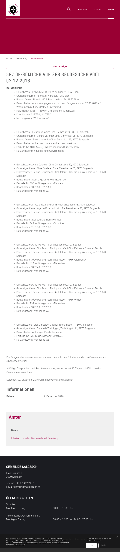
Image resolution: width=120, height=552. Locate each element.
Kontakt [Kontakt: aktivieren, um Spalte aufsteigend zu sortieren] (89, 430)
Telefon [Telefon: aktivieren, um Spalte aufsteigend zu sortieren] (66, 430)
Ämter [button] (15, 417)
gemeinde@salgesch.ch (27, 490)
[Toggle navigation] (111, 9)
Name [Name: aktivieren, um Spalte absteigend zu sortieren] (14, 430)
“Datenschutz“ (20, 544)
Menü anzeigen (60, 66)
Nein (103, 545)
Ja (91, 545)
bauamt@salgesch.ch (97, 438)
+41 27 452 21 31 (71, 438)
